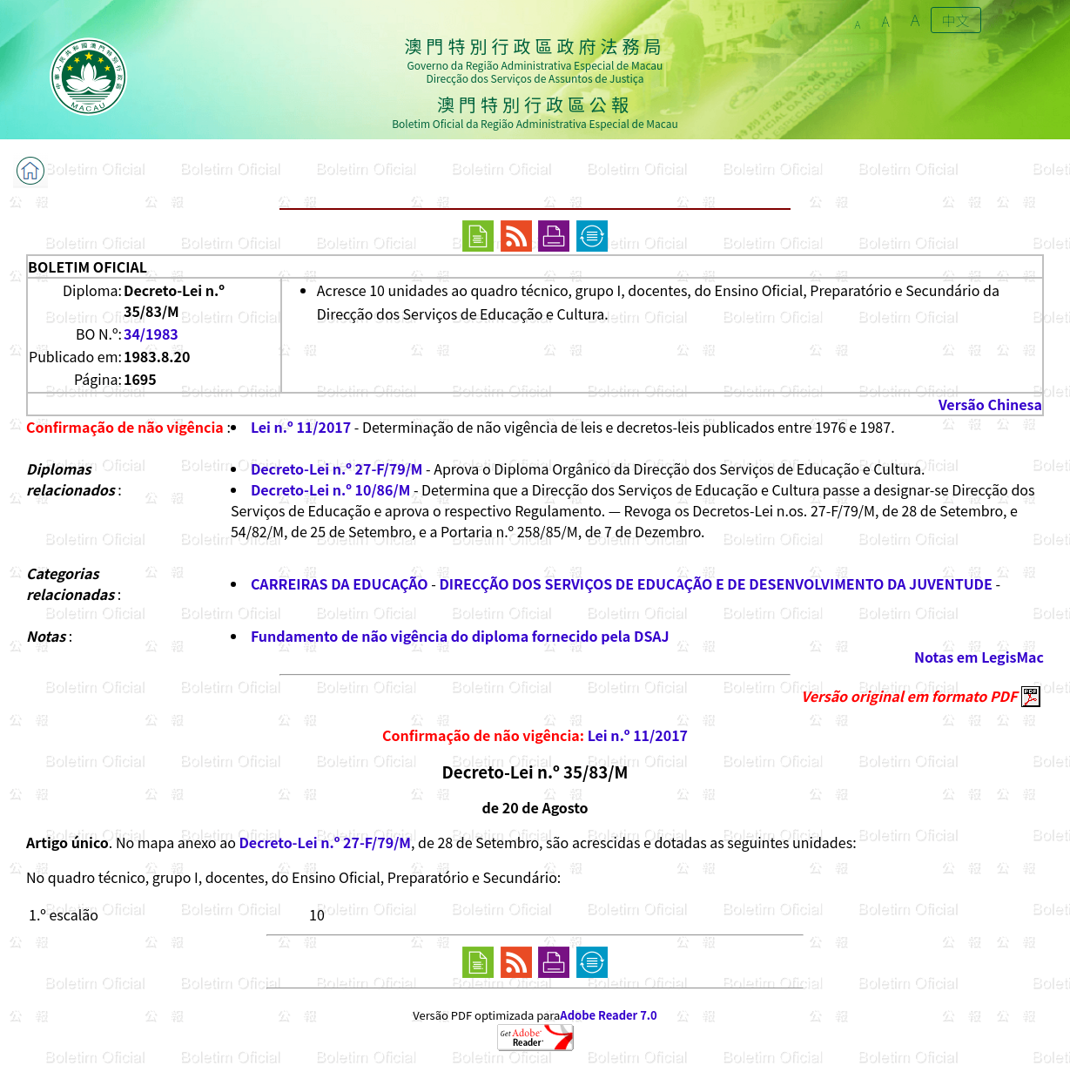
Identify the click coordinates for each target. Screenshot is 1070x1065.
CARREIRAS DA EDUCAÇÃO (339, 583)
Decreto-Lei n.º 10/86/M (330, 489)
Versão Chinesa (990, 404)
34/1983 (151, 333)
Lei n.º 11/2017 (301, 426)
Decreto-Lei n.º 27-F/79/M (337, 468)
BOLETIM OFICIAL (87, 266)
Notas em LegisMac (979, 656)
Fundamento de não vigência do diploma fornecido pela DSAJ (460, 635)
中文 (956, 20)
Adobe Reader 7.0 (608, 1015)
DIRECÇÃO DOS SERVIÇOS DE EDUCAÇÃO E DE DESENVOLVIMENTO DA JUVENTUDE (715, 583)
